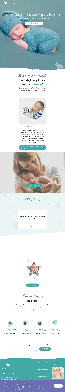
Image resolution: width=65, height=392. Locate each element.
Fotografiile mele (43, 370)
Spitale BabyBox (43, 376)
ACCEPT (58, 386)
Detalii (32, 227)
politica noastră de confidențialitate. (40, 389)
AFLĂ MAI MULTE (34, 23)
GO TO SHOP (32, 285)
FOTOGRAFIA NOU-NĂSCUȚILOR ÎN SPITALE (32, 148)
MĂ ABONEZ (45, 349)
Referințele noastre (34, 185)
